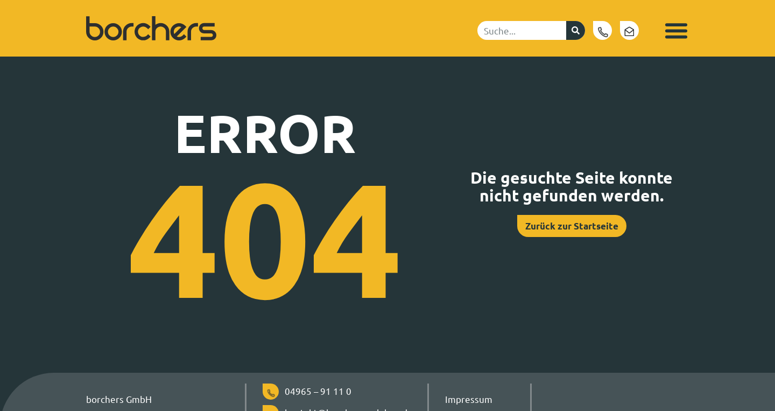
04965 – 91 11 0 (318, 390)
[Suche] (575, 30)
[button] (676, 30)
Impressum (468, 399)
